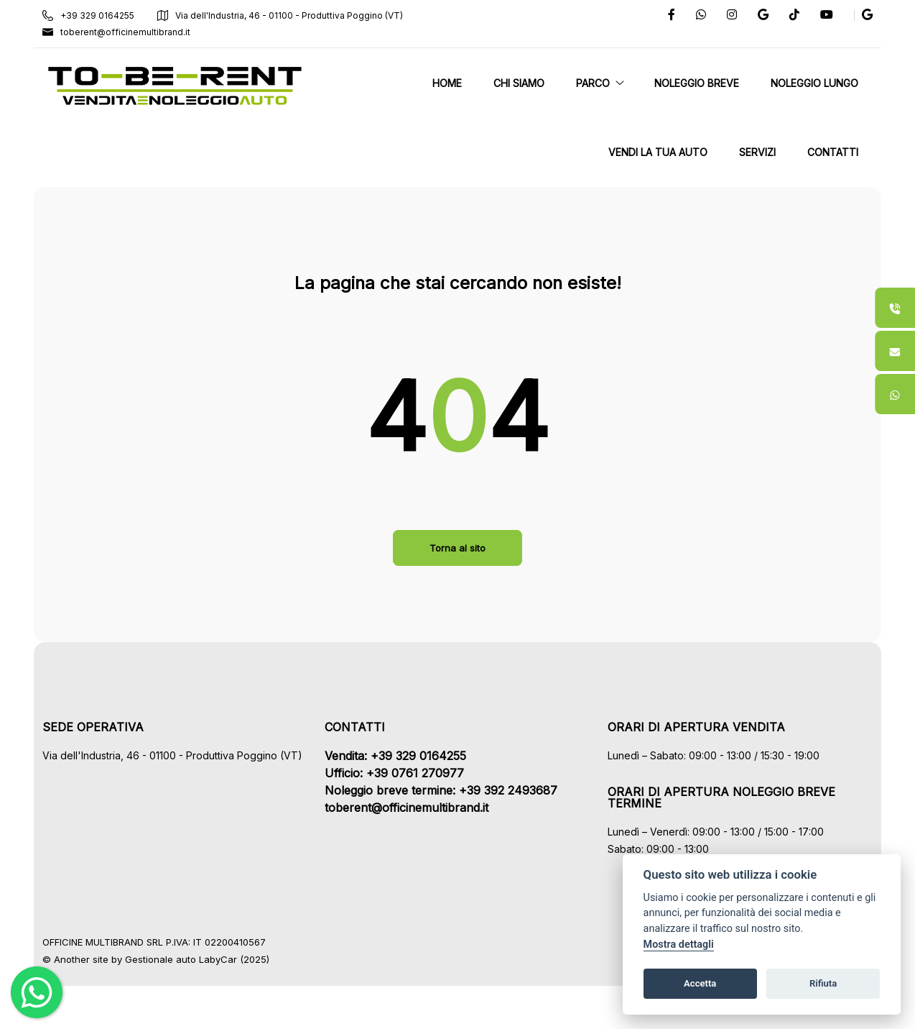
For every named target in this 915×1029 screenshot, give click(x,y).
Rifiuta (823, 983)
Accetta (700, 983)
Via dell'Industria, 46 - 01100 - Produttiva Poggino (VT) (289, 15)
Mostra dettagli (679, 944)
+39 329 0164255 (98, 15)
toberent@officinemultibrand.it (126, 32)
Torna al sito (457, 548)
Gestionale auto (169, 959)
